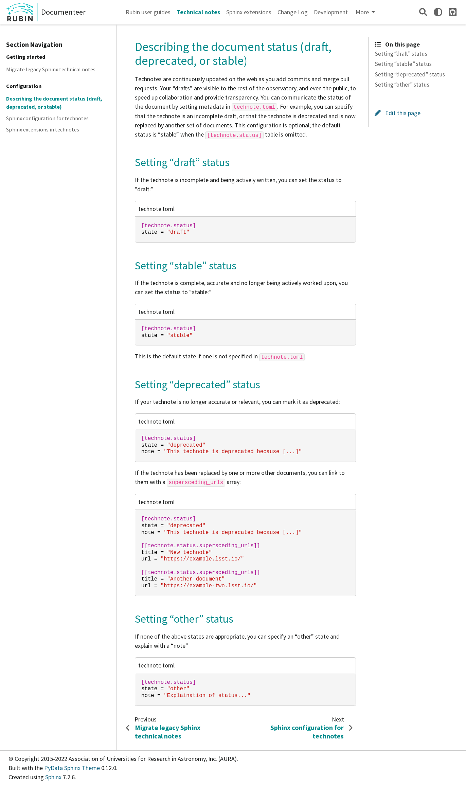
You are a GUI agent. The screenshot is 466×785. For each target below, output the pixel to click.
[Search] (423, 12)
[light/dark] (438, 12)
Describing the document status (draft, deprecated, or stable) (54, 102)
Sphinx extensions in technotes (42, 129)
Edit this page (397, 113)
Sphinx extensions (248, 12)
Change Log (292, 12)
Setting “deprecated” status (410, 74)
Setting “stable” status (403, 64)
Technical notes (198, 12)
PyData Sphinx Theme (72, 768)
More (363, 12)
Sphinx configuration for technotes (47, 118)
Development (331, 12)
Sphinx (53, 777)
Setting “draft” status (401, 53)
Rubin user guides (148, 12)
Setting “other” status (402, 84)
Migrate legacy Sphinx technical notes (50, 69)
